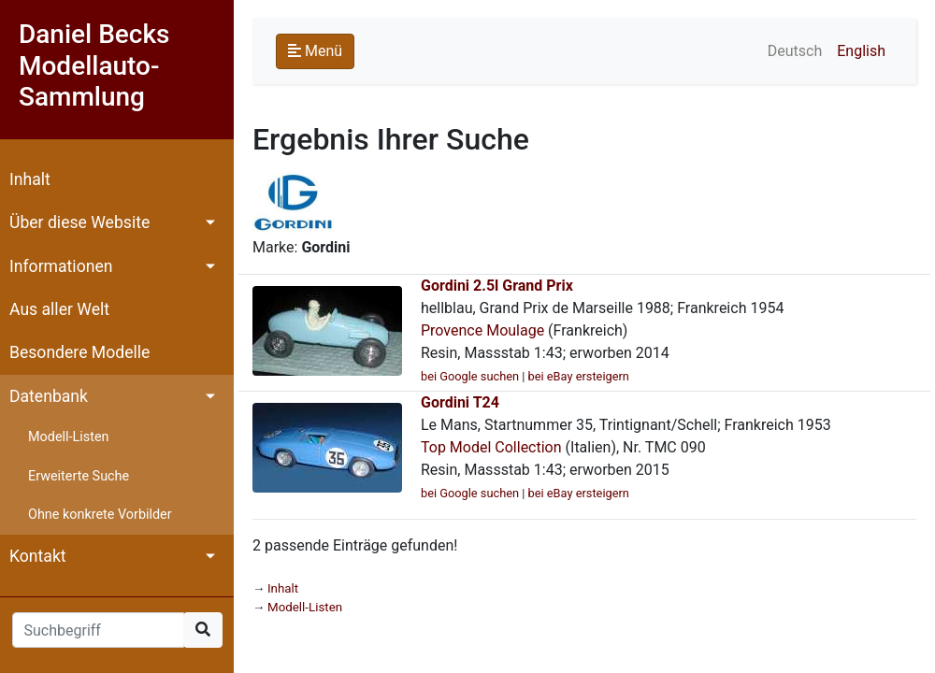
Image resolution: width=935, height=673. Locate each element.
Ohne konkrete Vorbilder (100, 515)
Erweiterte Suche (78, 476)
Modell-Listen (68, 437)
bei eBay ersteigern (578, 376)
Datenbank (48, 396)
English (861, 51)
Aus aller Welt (59, 309)
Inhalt (29, 179)
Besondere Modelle (79, 352)
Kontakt (37, 556)
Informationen (60, 266)
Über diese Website (79, 222)
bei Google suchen (470, 376)
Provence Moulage (482, 330)
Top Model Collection (491, 447)
